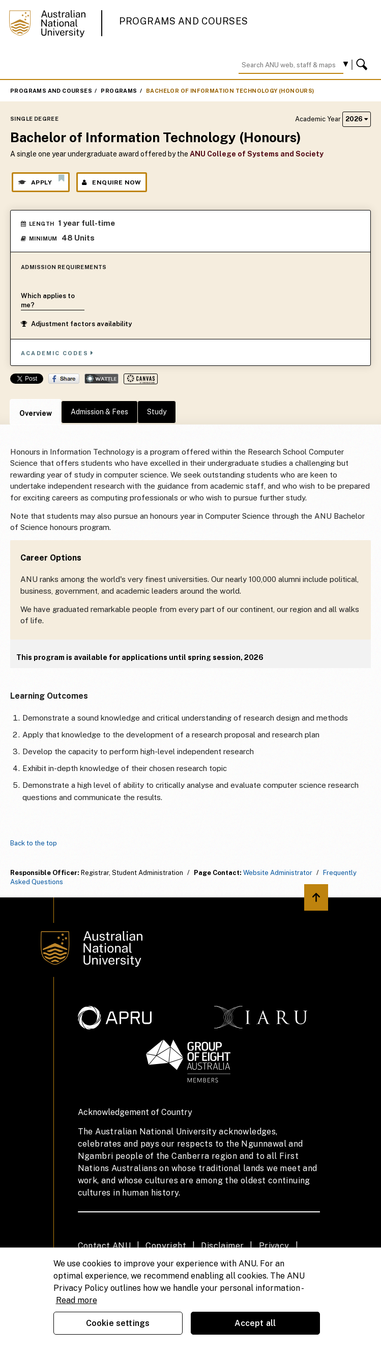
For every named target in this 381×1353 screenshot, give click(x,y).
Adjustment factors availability (76, 324)
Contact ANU (104, 1246)
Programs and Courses (183, 21)
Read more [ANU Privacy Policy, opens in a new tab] (76, 1300)
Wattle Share (101, 379)
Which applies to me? (48, 300)
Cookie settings (118, 1323)
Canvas (141, 379)
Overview (35, 413)
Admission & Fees (99, 412)
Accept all (255, 1323)
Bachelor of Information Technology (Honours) (230, 91)
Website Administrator (277, 873)
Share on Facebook (63, 379)
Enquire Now (111, 182)
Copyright (165, 1246)
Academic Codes (57, 353)
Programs (119, 91)
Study (156, 412)
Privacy (274, 1246)
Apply (40, 180)
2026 (356, 119)
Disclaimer (222, 1246)
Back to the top (33, 843)
